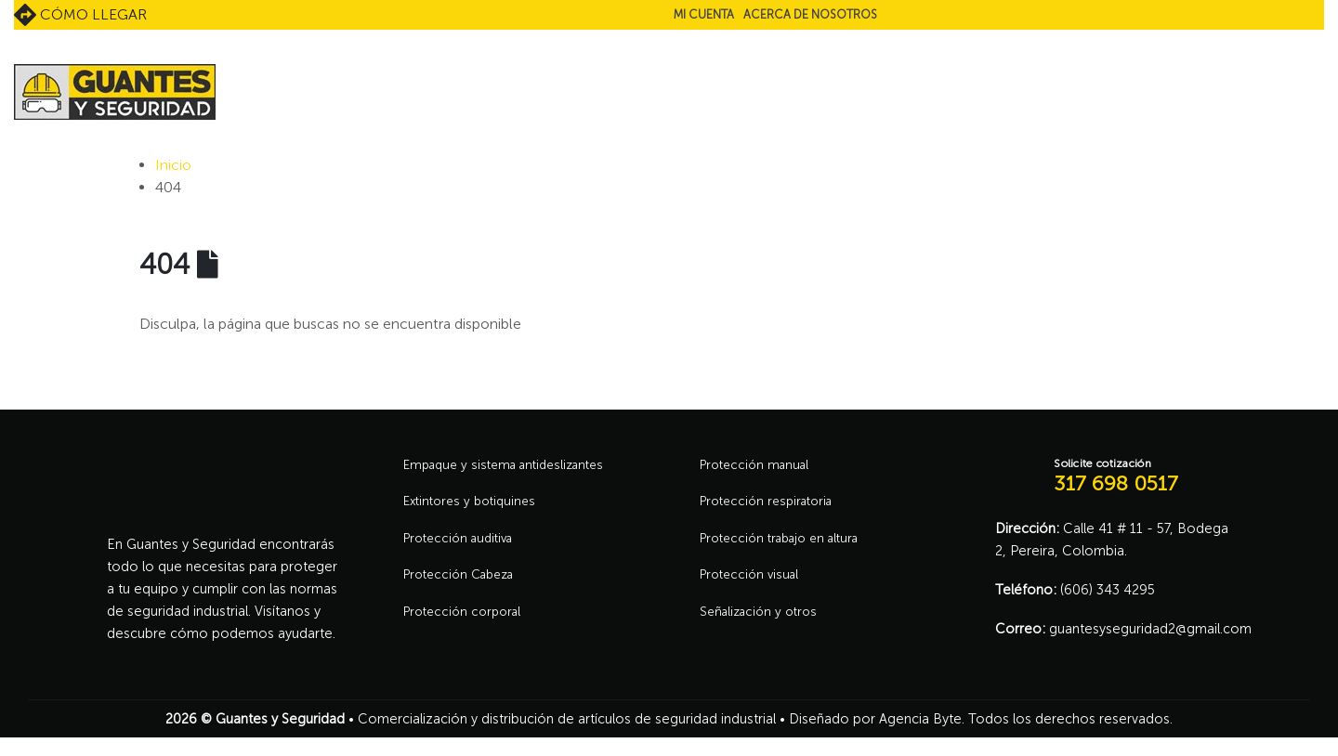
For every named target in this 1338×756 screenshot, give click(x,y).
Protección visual (753, 583)
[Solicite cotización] (1113, 476)
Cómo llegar (80, 15)
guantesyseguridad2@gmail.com (1150, 628)
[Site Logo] (115, 92)
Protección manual (759, 466)
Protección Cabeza (464, 583)
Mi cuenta (704, 14)
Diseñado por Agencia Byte (875, 718)
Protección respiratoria (772, 505)
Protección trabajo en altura (787, 544)
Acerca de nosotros (810, 14)
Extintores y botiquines (474, 505)
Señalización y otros (763, 622)
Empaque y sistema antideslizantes (513, 466)
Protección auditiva (463, 544)
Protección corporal (467, 622)
